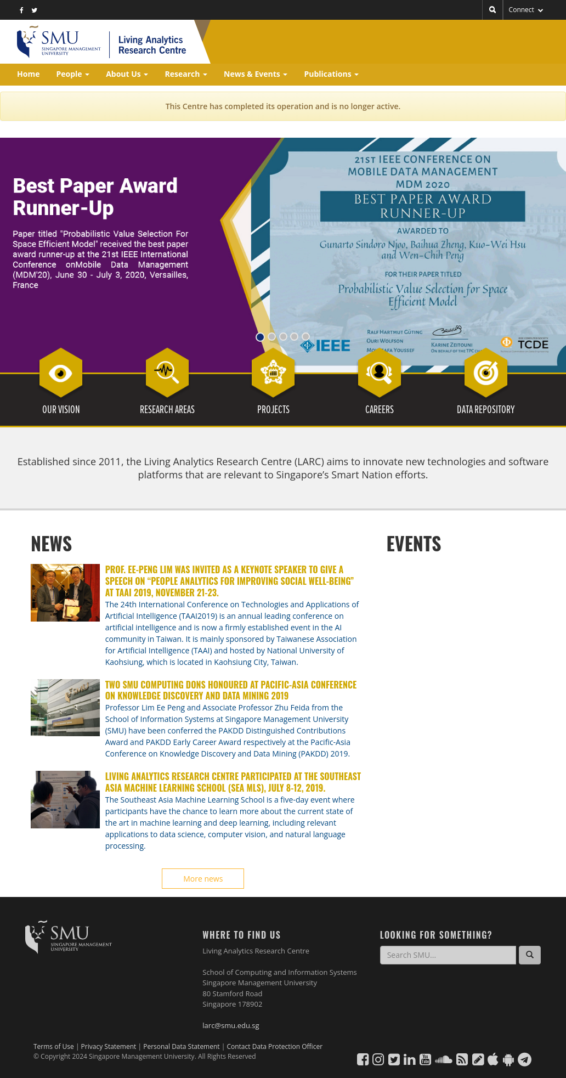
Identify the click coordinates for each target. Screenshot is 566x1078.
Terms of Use (53, 1046)
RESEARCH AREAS (167, 410)
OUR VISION (61, 410)
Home (28, 74)
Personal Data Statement (182, 1046)
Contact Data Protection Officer (274, 1046)
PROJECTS (273, 410)
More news (203, 878)
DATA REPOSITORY (485, 410)
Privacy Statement (109, 1046)
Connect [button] (526, 9)
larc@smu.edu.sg (230, 1025)
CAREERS (379, 410)
